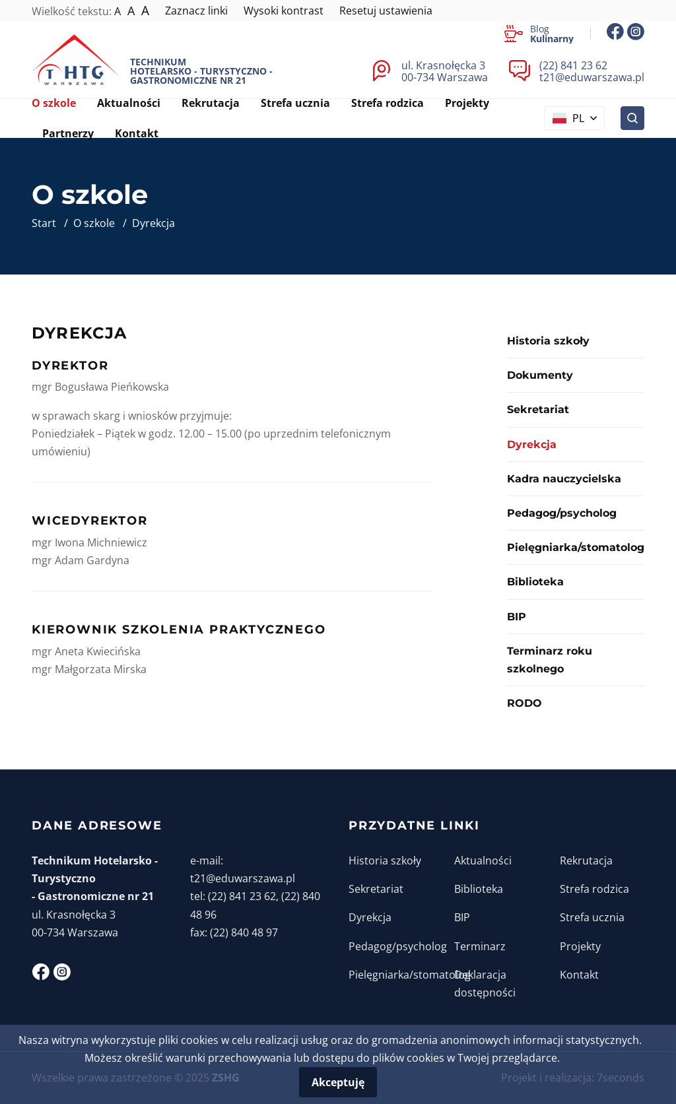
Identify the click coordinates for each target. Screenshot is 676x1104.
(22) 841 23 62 (573, 65)
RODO (524, 703)
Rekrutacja (586, 860)
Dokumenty (540, 375)
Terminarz (480, 946)
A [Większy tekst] (131, 10)
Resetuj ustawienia (385, 10)
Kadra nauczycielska (564, 478)
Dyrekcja (370, 917)
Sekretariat (538, 409)
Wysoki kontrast (283, 10)
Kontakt (579, 974)
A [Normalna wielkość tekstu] (117, 11)
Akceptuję (338, 1082)
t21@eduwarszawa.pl (591, 77)
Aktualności (483, 860)
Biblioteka (535, 581)
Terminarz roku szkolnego (549, 660)
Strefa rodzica (594, 889)
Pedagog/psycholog (562, 513)
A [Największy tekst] (145, 10)
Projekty (580, 946)
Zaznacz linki (196, 10)
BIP (516, 616)
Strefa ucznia (592, 917)
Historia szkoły (548, 341)
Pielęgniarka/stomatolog (575, 547)
